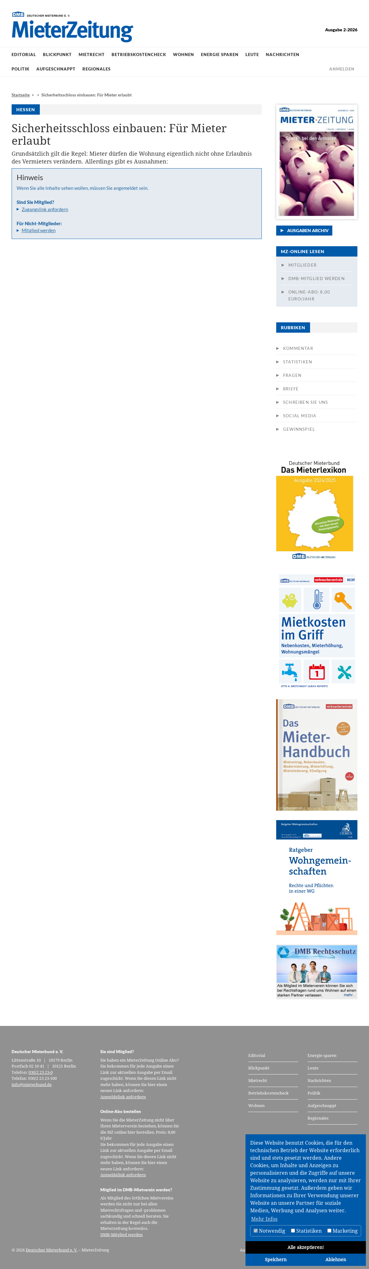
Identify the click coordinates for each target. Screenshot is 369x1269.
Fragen (292, 375)
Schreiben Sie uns (305, 402)
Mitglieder (302, 265)
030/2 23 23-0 (41, 1072)
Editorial (24, 54)
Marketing (342, 1230)
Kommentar (298, 348)
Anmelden (342, 68)
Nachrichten (282, 54)
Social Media (299, 415)
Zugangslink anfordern (45, 209)
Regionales (96, 68)
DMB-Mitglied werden (316, 278)
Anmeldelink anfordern (123, 1097)
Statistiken (297, 361)
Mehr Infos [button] (264, 1218)
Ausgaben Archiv (308, 230)
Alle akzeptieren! (305, 1247)
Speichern (276, 1259)
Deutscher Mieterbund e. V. (51, 1250)
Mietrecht (92, 54)
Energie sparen (220, 54)
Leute (252, 54)
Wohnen (183, 54)
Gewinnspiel (299, 429)
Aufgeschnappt (56, 68)
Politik (20, 68)
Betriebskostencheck (139, 54)
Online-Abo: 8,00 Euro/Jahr (309, 295)
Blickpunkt (57, 54)
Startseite (21, 94)
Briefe (291, 388)
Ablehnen (335, 1259)
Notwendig (269, 1230)
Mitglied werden (38, 230)
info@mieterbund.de (32, 1084)
